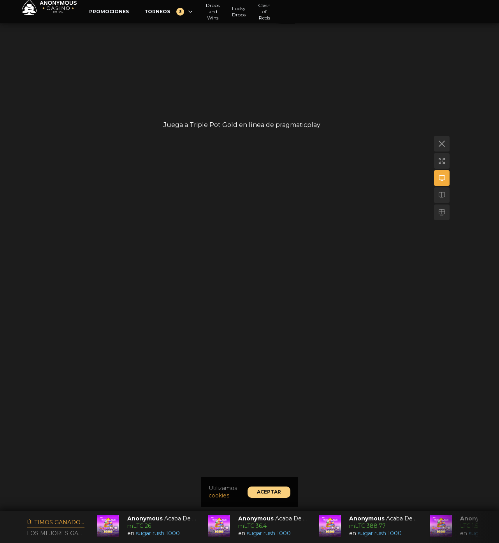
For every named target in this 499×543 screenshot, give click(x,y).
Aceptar (269, 492)
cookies (219, 495)
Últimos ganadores (55, 522)
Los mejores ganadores (55, 533)
